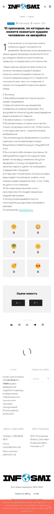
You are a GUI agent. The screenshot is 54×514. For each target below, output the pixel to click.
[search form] (38, 378)
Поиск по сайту (22, 494)
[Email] (19, 325)
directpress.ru (26, 210)
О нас (36, 494)
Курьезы (11, 23)
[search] (48, 378)
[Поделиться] (11, 325)
